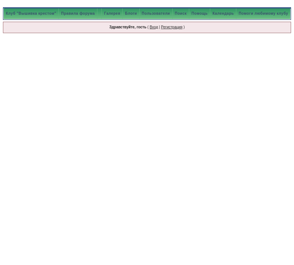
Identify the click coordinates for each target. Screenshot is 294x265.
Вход (154, 27)
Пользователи (156, 13)
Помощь (199, 13)
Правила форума (78, 13)
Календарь (223, 13)
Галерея (112, 13)
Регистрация (171, 27)
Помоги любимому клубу (263, 13)
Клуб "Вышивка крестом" (31, 13)
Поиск (181, 13)
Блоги (131, 13)
